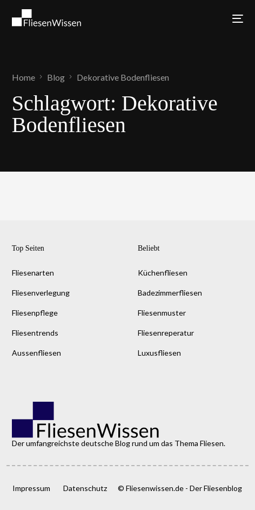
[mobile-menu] (233, 18)
